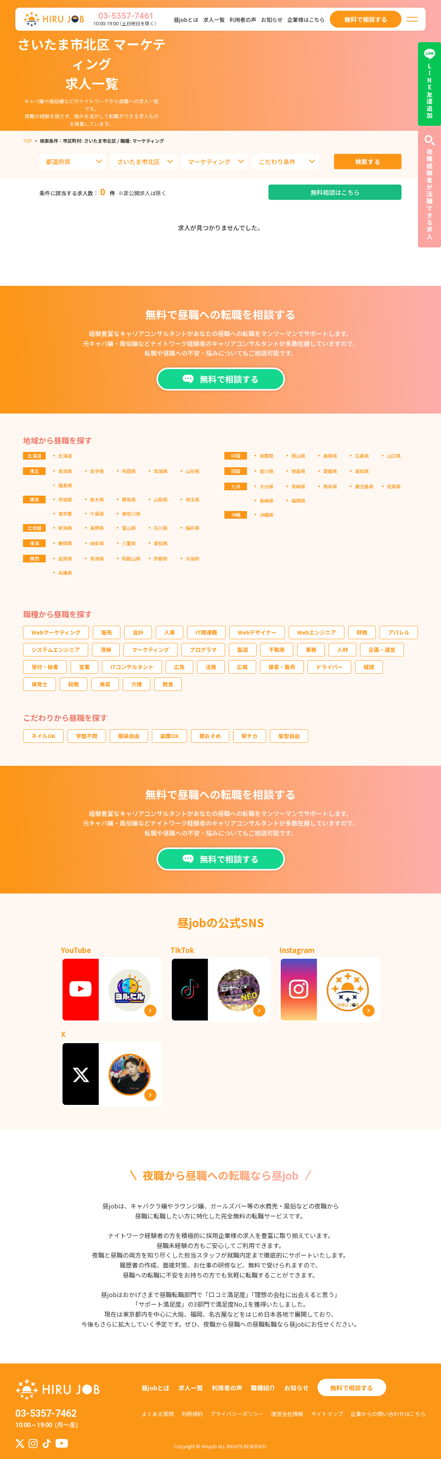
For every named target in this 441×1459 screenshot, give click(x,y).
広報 (242, 667)
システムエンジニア (55, 649)
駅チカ (250, 736)
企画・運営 (382, 649)
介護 (136, 684)
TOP (27, 140)
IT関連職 (206, 632)
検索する (368, 161)
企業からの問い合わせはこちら (388, 1414)
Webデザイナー (257, 632)
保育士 (39, 684)
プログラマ (203, 649)
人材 (342, 649)
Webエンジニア (316, 632)
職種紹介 (263, 1387)
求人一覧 (214, 19)
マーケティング (150, 649)
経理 (369, 667)
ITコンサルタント (131, 667)
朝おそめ (210, 736)
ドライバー (329, 667)
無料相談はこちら (335, 192)
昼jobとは (186, 19)
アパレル (399, 632)
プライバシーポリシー (237, 1414)
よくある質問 (158, 1414)
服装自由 (129, 736)
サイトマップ (327, 1414)
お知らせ (272, 19)
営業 (84, 667)
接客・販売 (281, 667)
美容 (105, 684)
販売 (106, 632)
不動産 (277, 649)
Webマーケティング (56, 632)
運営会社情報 (287, 1414)
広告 (179, 667)
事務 (311, 649)
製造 (242, 649)
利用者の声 (242, 19)
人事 (169, 632)
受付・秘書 (44, 667)
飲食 (168, 684)
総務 (73, 684)
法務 (211, 667)
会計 (138, 632)
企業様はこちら (306, 19)
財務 (362, 632)
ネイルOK (43, 736)
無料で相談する (351, 1387)
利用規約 (192, 1414)
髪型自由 (289, 736)
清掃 (105, 649)
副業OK (169, 736)
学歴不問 (86, 736)
